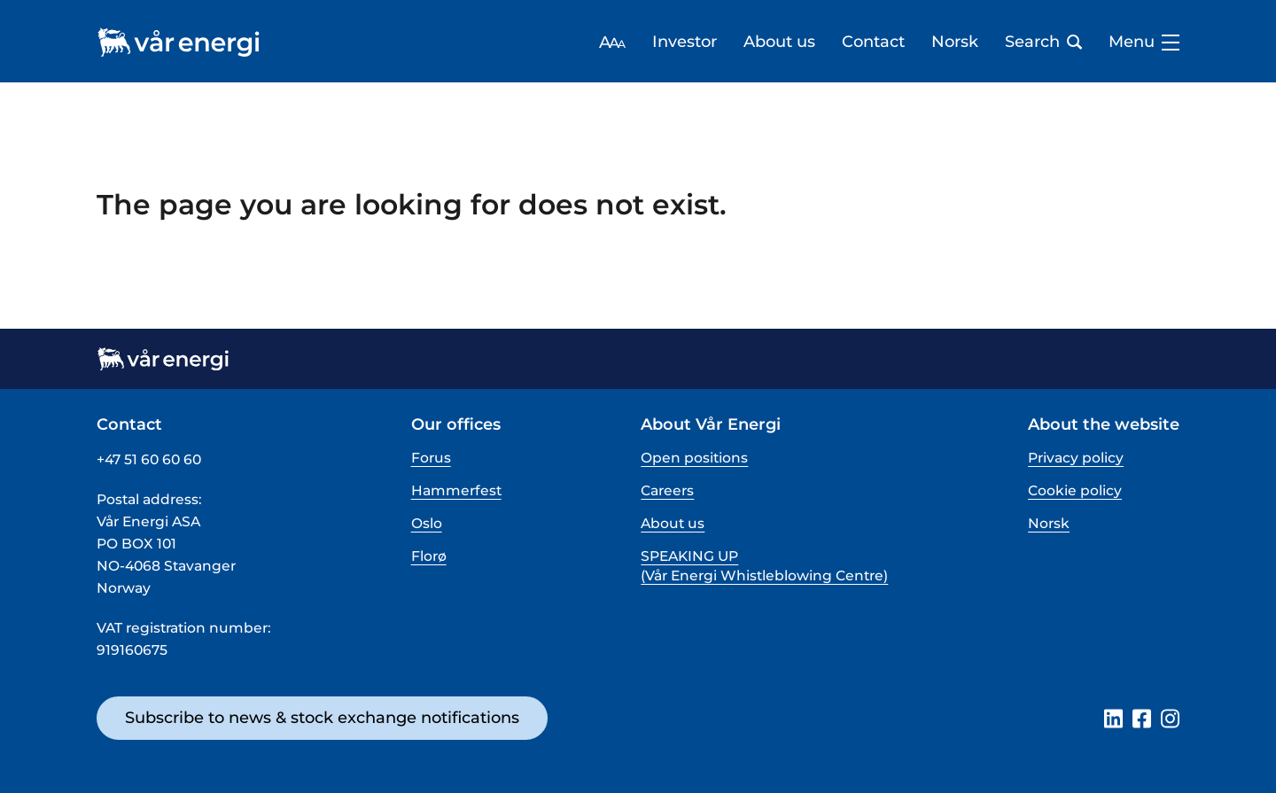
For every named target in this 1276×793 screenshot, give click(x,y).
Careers (667, 490)
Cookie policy (1075, 490)
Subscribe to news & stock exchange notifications (322, 717)
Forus (431, 457)
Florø (429, 556)
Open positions (694, 457)
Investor (684, 42)
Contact (873, 42)
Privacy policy (1076, 457)
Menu (1144, 42)
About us (779, 42)
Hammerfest (456, 490)
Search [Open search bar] (1043, 42)
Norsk (954, 42)
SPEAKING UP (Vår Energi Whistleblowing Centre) (764, 566)
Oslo (426, 523)
